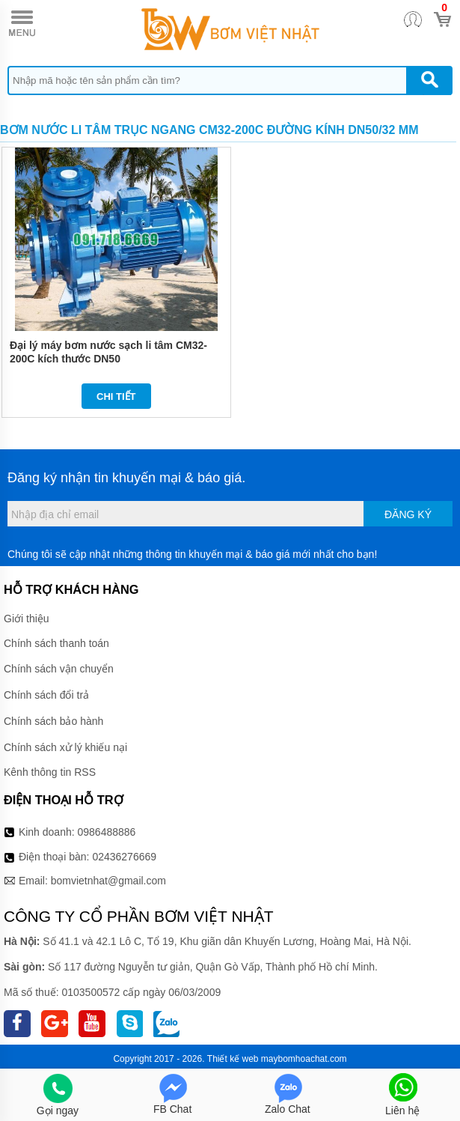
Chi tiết (116, 396)
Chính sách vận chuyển (59, 669)
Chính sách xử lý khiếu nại (65, 747)
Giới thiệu (26, 619)
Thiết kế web (233, 1059)
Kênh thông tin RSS (50, 772)
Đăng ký (408, 514)
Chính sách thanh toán (56, 643)
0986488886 (107, 832)
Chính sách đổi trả (46, 695)
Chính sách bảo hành (53, 721)
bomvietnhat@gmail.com (108, 881)
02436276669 (124, 857)
